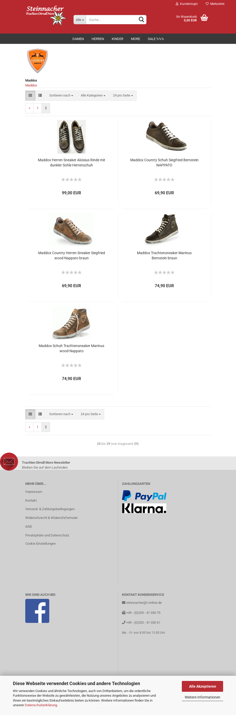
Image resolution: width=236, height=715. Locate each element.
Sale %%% (156, 39)
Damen (78, 39)
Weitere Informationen (202, 697)
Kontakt (31, 500)
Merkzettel (215, 4)
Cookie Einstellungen (40, 543)
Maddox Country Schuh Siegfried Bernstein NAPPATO (164, 162)
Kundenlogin (187, 4)
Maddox (31, 85)
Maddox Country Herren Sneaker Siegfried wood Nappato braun (71, 255)
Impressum (33, 492)
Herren (98, 39)
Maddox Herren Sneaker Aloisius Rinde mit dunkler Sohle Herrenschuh (71, 162)
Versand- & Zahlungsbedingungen (50, 509)
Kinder (117, 39)
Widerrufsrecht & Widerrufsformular (51, 518)
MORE (135, 39)
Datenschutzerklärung (41, 705)
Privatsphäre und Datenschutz (47, 535)
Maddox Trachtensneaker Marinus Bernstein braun (164, 255)
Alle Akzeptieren (202, 686)
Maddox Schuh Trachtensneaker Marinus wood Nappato (71, 348)
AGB (28, 526)
